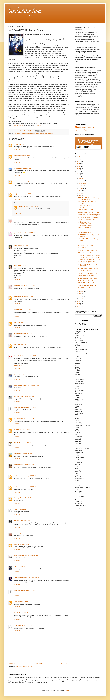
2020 (78, 171)
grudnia (81, 178)
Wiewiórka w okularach (21, 555)
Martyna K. (22, 206)
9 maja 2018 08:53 (26, 612)
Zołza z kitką (17, 429)
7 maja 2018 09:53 (28, 297)
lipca (80, 190)
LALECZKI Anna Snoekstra (86, 243)
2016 (78, 304)
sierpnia (81, 188)
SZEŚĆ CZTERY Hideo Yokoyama (88, 217)
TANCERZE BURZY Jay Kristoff (87, 285)
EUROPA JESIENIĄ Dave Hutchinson (89, 250)
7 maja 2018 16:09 (31, 487)
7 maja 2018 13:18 (29, 396)
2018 (78, 176)
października (82, 183)
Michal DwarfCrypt (19, 407)
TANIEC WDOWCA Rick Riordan (87, 210)
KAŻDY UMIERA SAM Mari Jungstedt (89, 215)
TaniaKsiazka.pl (49, 133)
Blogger (66, 690)
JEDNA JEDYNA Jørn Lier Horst (87, 283)
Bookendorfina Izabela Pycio (85, 127)
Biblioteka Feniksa (19, 356)
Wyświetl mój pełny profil (82, 130)
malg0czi (16, 520)
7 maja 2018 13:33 (28, 418)
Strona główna (39, 663)
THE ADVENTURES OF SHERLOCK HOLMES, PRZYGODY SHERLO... (89, 258)
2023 (78, 164)
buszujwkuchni (18, 297)
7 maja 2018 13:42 (27, 429)
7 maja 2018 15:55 (29, 464)
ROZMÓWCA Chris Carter (85, 280)
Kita (15, 322)
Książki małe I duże (19, 476)
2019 (78, 174)
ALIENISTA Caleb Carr (84, 248)
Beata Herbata (18, 309)
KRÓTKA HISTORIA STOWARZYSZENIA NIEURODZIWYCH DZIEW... (87, 223)
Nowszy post (12, 663)
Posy (15, 246)
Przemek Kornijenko (20, 333)
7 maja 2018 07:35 (28, 194)
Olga (15, 566)
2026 (78, 156)
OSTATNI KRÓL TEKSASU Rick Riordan (89, 212)
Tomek (16, 544)
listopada (81, 181)
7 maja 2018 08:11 (22, 265)
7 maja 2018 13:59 (26, 442)
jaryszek (16, 155)
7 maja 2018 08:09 (22, 246)
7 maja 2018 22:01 (22, 566)
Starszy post (64, 663)
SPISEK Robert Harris (84, 230)
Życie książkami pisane (21, 374)
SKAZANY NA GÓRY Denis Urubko (88, 288)
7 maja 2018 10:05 (28, 309)
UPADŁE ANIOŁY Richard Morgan (88, 268)
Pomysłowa (17, 168)
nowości (38, 125)
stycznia (81, 298)
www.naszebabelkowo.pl (21, 220)
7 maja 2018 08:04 (30, 233)
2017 (78, 301)
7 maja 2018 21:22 (33, 555)
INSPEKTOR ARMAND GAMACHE (23, 133)
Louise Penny (40, 133)
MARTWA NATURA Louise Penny (87, 273)
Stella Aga (17, 498)
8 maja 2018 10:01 (23, 601)
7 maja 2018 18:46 (23, 509)
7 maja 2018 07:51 (34, 220)
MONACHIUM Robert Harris (86, 275)
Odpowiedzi (18, 203)
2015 (78, 306)
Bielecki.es (17, 612)
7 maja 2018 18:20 (25, 498)
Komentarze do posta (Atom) (23, 666)
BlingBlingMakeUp (19, 285)
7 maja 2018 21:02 (30, 533)
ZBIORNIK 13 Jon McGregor (86, 245)
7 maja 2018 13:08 (33, 374)
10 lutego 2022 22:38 (32, 206)
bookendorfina (24, 11)
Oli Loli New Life (18, 625)
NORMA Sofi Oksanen (84, 270)
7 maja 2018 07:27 (30, 181)
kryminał (34, 133)
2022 (78, 166)
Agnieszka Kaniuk (19, 233)
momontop (17, 442)
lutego (80, 296)
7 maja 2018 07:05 (24, 155)
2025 (78, 159)
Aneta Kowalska (18, 464)
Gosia (15, 509)
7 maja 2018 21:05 (23, 544)
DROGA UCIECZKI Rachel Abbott (87, 278)
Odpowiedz (17, 149)
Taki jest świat (18, 194)
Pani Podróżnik (18, 418)
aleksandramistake (19, 181)
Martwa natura (18, 125)
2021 (78, 169)
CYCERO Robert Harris (85, 232)
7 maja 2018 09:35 (30, 285)
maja (80, 195)
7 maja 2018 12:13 (22, 322)
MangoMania (17, 453)
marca (80, 293)
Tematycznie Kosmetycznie (22, 577)
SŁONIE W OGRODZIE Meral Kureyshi (89, 255)
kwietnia (81, 291)
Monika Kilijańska (19, 533)
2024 (78, 161)
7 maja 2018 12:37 (22, 344)
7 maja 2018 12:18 (31, 333)
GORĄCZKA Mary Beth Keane (87, 219)
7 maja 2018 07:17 (26, 168)
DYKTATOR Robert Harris (85, 227)
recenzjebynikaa (18, 396)
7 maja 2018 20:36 (25, 520)
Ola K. (15, 601)
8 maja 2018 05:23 (30, 590)
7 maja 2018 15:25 (27, 453)
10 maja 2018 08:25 (29, 625)
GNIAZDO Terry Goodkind (85, 253)
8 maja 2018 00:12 (36, 577)
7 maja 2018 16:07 (31, 476)
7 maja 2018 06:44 (19, 144)
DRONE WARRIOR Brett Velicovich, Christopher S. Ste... (88, 198)
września (81, 186)
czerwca (81, 193)
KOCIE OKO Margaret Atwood (86, 262)
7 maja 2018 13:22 (30, 407)
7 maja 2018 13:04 (30, 356)
